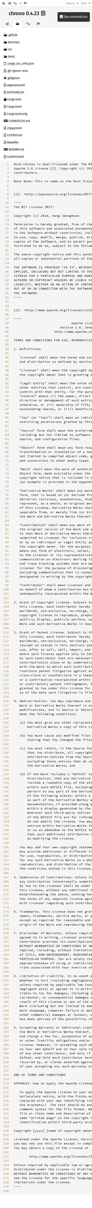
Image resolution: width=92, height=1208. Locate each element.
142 (6, 770)
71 (7, 465)
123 (6, 688)
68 (7, 452)
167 (6, 877)
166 (6, 873)
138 (6, 752)
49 (7, 370)
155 (6, 826)
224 (6, 1122)
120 (6, 675)
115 (6, 654)
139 (6, 757)
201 (6, 1023)
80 (7, 503)
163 (6, 860)
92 (7, 555)
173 (6, 903)
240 (6, 1191)
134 (6, 735)
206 (6, 1045)
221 (6, 1109)
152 (6, 813)
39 (7, 327)
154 (6, 821)
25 (7, 267)
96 (7, 572)
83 (7, 516)
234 (6, 1165)
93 (7, 559)
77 (7, 491)
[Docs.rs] (3, 3)
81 (7, 508)
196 (6, 1002)
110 (6, 632)
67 (7, 447)
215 (6, 1083)
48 (7, 366)
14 (7, 220)
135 (6, 740)
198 (6, 1010)
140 (6, 761)
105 (6, 611)
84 (7, 521)
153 (6, 817)
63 (7, 430)
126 (6, 701)
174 (6, 907)
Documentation (74, 17)
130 (6, 718)
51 (7, 379)
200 (6, 1019)
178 (6, 924)
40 (7, 332)
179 (6, 929)
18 (7, 237)
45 (7, 353)
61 (7, 422)
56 (7, 400)
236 (6, 1174)
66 (7, 443)
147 (6, 791)
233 (6, 1161)
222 (6, 1113)
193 (6, 989)
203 (6, 1032)
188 (6, 967)
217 (6, 1092)
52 (7, 383)
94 (7, 563)
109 (6, 628)
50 (7, 375)
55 (7, 396)
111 (6, 637)
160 (6, 847)
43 (7, 344)
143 (6, 774)
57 (7, 405)
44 (7, 349)
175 (6, 911)
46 (7, 357)
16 (7, 228)
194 (6, 993)
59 (7, 413)
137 (6, 748)
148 (6, 796)
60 (7, 417)
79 (7, 499)
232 (6, 1156)
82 (7, 512)
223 (6, 1118)
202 (6, 1027)
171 (6, 894)
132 (6, 727)
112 (6, 641)
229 (6, 1143)
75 (7, 482)
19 (7, 241)
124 (6, 692)
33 (7, 301)
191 (6, 980)
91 (7, 551)
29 (7, 284)
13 (7, 216)
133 (6, 731)
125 (6, 697)
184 (6, 950)
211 (6, 1066)
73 (7, 473)
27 (7, 276)
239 (6, 1186)
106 (6, 615)
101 (6, 593)
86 (7, 529)
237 (6, 1178)
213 (6, 1075)
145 (6, 783)
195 (6, 997)
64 (7, 435)
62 (7, 426)
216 (6, 1088)
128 (6, 710)
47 (7, 362)
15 (7, 224)
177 (6, 920)
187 (6, 963)
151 (6, 808)
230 (6, 1148)
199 (6, 1015)
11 (7, 207)
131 (6, 722)
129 (6, 714)
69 (7, 456)
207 (6, 1049)
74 (7, 478)
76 (7, 486)
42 (7, 340)
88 (7, 538)
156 (6, 830)
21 (7, 250)
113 (6, 645)
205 (6, 1040)
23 (7, 258)
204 (6, 1036)
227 (6, 1135)
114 (6, 650)
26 (7, 271)
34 (7, 306)
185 (6, 955)
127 (6, 705)
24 (7, 263)
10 (7, 203)
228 (6, 1139)
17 (7, 233)
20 (7, 246)
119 (6, 671)
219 (6, 1101)
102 (6, 598)
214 (6, 1079)
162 (6, 856)
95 (7, 568)
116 (6, 658)
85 (7, 525)
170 (6, 890)
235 (6, 1169)
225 (6, 1126)
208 (6, 1053)
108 (6, 624)
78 (7, 495)
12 (7, 211)
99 (7, 585)
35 (7, 310)
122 (6, 684)
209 (6, 1057)
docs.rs (70, 3)
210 (6, 1062)
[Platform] (18, 3)
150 (6, 804)
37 (7, 319)
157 (6, 834)
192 (6, 985)
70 (7, 460)
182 (6, 942)
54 (7, 392)
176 (6, 916)
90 (7, 546)
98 (7, 581)
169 (6, 886)
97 (7, 576)
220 (6, 1105)
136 (6, 744)
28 (7, 280)
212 (6, 1070)
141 (6, 765)
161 (6, 851)
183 (6, 946)
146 (6, 787)
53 (7, 387)
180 (6, 933)
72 (7, 469)
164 (6, 864)
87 (7, 533)
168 (6, 881)
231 (6, 1152)
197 (6, 1006)
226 (6, 1131)
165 (6, 868)
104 (6, 606)
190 (6, 976)
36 (7, 314)
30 (7, 288)
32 (7, 297)
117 (6, 662)
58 (7, 409)
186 (6, 959)
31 (7, 293)
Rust (84, 3)
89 (7, 542)
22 (7, 254)
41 (7, 336)
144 (6, 778)
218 (6, 1096)
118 (6, 667)
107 (6, 619)
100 (6, 589)
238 (6, 1182)
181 (6, 937)
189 (6, 972)
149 (6, 800)
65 (7, 439)
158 (6, 838)
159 (6, 843)
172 (6, 899)
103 (6, 602)
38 (7, 323)
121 (6, 680)
